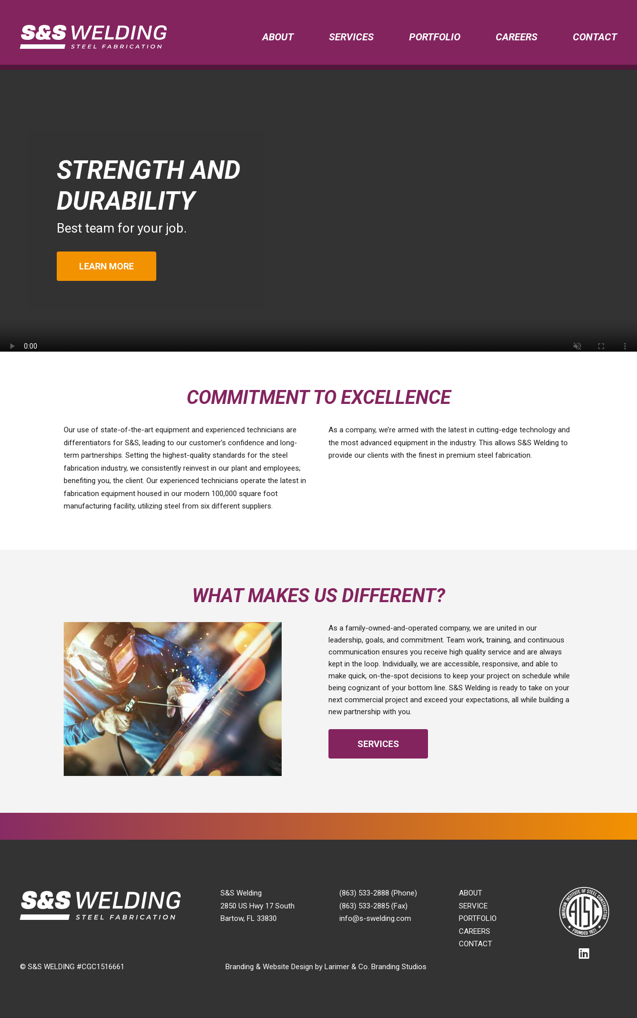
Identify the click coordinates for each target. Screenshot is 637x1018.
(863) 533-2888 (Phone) (378, 893)
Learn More (106, 266)
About (278, 37)
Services (351, 37)
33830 (267, 918)
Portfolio (434, 37)
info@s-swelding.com (375, 918)
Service (473, 905)
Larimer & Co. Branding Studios (375, 966)
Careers (516, 37)
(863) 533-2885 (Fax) (373, 905)
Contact (595, 37)
